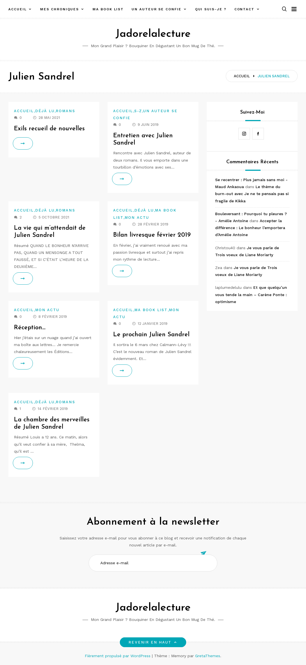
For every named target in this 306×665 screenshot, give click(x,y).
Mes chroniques (59, 9)
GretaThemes (207, 656)
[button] (284, 9)
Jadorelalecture (153, 34)
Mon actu (137, 217)
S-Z (138, 111)
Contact (244, 9)
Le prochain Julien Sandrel (151, 335)
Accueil (17, 9)
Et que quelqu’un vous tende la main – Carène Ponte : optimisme (251, 294)
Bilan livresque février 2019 (152, 235)
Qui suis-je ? (211, 9)
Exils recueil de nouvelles (49, 129)
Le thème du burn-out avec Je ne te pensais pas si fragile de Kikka (252, 193)
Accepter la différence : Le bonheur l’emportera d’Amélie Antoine (250, 228)
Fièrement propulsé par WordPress (118, 656)
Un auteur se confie (156, 9)
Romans (65, 111)
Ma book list (108, 9)
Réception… (30, 328)
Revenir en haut (152, 642)
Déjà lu (45, 111)
